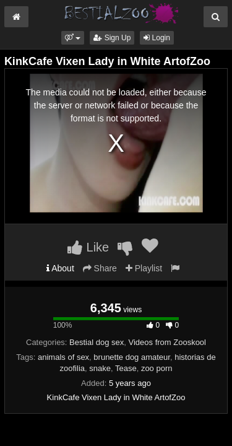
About (60, 268)
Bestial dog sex (96, 342)
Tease (126, 368)
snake (100, 368)
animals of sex (63, 357)
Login (157, 37)
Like (88, 247)
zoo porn (157, 368)
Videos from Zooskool (168, 342)
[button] (72, 38)
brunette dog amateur (131, 357)
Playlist (144, 268)
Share (100, 268)
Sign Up (112, 37)
